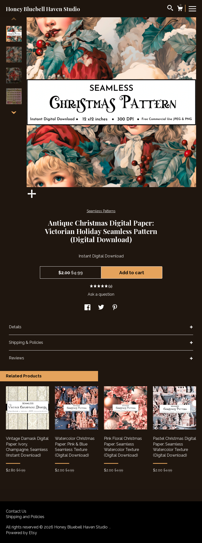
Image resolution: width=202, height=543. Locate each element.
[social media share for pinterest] (115, 308)
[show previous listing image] (14, 19)
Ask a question (101, 294)
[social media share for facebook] (87, 308)
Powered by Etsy (21, 532)
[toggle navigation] (192, 8)
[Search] (170, 8)
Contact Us (16, 511)
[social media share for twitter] (101, 308)
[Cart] (180, 9)
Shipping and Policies (25, 516)
